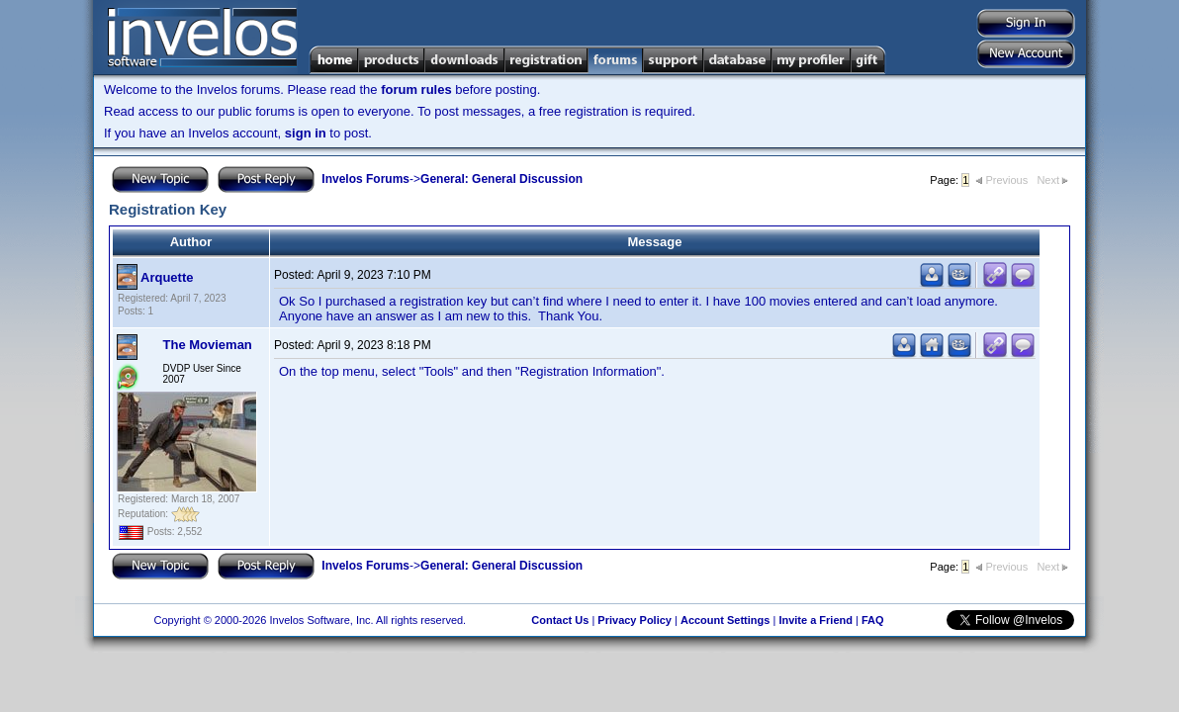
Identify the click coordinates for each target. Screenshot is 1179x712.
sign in (305, 133)
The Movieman (207, 344)
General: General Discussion (501, 179)
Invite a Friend (815, 620)
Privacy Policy (634, 620)
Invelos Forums (365, 179)
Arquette (166, 277)
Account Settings (725, 620)
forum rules (416, 89)
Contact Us (560, 620)
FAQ (873, 620)
